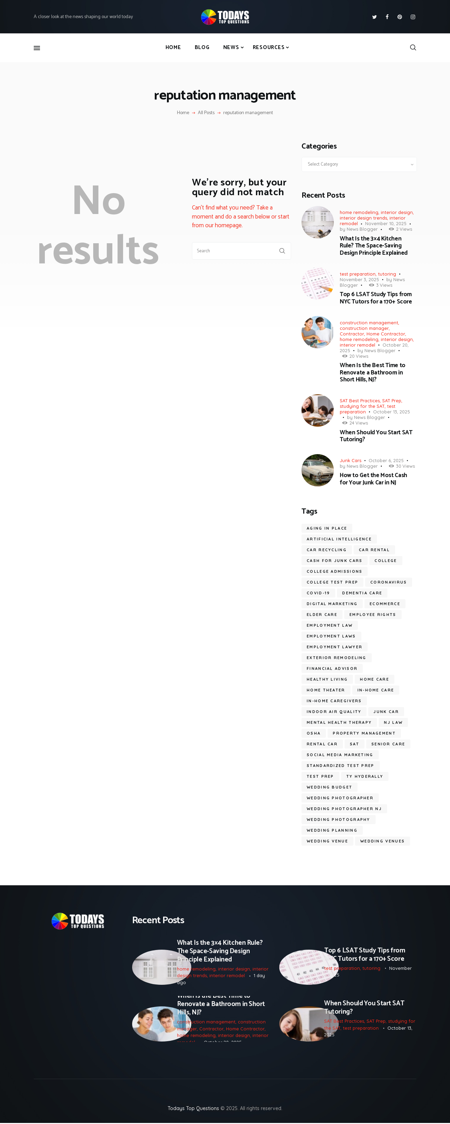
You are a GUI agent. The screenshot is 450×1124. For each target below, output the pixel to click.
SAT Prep (391, 400)
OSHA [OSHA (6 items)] (314, 733)
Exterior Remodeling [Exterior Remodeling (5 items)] (337, 657)
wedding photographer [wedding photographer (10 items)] (340, 797)
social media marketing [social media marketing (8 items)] (340, 754)
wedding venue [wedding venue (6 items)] (327, 841)
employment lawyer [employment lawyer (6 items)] (334, 646)
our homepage (223, 225)
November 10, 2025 (386, 223)
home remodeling (359, 212)
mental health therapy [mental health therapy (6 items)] (339, 722)
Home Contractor (386, 334)
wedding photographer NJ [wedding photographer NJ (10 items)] (344, 808)
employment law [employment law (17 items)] (330, 625)
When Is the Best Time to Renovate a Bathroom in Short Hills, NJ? (372, 372)
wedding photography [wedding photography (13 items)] (338, 819)
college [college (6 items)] (386, 560)
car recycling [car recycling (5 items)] (327, 549)
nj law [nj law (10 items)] (393, 722)
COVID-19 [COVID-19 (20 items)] (318, 593)
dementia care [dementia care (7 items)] (362, 593)
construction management (369, 322)
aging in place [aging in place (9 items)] (327, 528)
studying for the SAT (362, 406)
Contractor (352, 334)
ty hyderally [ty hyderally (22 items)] (365, 776)
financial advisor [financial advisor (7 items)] (332, 668)
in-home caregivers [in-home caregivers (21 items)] (334, 700)
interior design (397, 212)
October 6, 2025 (386, 460)
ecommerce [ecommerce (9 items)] (385, 603)
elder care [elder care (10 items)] (322, 614)
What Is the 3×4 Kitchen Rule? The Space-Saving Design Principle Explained (374, 245)
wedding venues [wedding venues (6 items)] (382, 841)
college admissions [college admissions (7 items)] (334, 571)
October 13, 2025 (391, 411)
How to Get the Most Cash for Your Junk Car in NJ (373, 479)
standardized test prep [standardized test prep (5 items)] (341, 765)
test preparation (358, 274)
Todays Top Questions (193, 1110)
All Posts (206, 113)
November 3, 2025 (359, 279)
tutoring (387, 274)
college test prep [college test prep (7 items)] (332, 582)
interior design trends (363, 218)
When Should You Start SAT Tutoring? (376, 436)
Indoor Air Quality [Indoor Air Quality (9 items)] (334, 711)
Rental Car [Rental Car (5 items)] (322, 744)
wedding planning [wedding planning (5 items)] (332, 830)
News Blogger (362, 229)
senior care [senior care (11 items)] (388, 744)
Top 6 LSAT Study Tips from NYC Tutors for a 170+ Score (376, 298)
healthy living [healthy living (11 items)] (327, 679)
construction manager (364, 328)
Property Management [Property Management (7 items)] (364, 733)
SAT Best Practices (360, 400)
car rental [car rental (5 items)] (374, 549)
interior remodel (357, 345)
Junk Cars (350, 460)
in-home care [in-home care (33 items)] (375, 690)
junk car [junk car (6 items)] (386, 711)
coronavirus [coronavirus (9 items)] (388, 582)
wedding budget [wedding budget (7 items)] (329, 787)
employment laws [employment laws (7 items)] (331, 636)
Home (183, 113)
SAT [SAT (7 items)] (354, 744)
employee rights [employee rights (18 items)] (372, 614)
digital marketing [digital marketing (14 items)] (332, 603)
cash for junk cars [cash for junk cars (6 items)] (334, 560)
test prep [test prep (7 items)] (320, 776)
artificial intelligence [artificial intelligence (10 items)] (339, 539)
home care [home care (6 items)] (374, 679)
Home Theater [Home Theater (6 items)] (326, 690)
